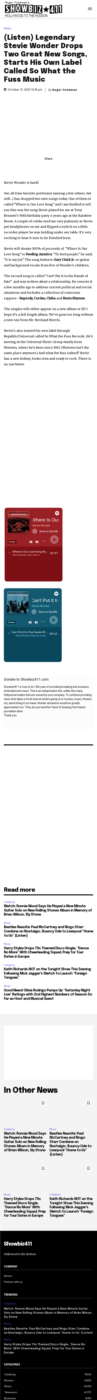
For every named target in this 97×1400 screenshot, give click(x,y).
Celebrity (9, 902)
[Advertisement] (48, 1052)
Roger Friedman (64, 90)
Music (8, 28)
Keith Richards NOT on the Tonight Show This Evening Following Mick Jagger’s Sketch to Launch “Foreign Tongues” (47, 973)
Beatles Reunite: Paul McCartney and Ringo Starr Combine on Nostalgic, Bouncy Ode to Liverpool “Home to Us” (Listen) (48, 931)
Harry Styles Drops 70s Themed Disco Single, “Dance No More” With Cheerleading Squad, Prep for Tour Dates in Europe (46, 952)
